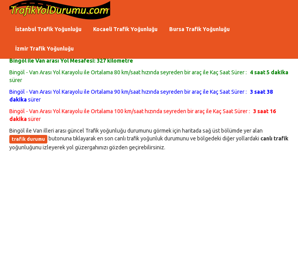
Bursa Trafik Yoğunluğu (199, 29)
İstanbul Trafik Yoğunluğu (48, 29)
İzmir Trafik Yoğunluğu (44, 49)
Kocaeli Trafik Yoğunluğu (125, 29)
